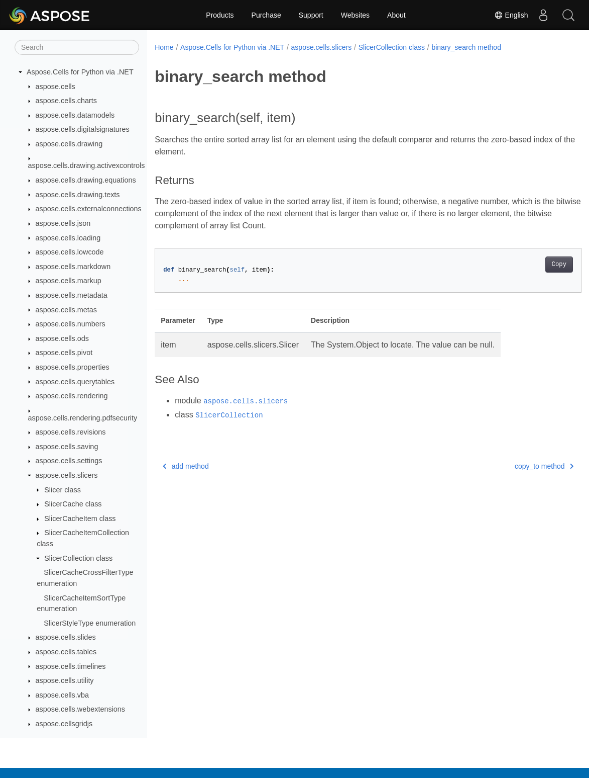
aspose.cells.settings (69, 461)
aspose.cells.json (63, 223)
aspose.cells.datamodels (75, 115)
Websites (355, 15)
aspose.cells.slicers (67, 475)
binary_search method (466, 47)
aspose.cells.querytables (75, 382)
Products (219, 15)
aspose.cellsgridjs (64, 724)
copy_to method (514, 466)
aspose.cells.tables (66, 652)
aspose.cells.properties (72, 367)
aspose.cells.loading (68, 238)
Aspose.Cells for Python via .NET (80, 72)
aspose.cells (55, 86)
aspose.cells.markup (68, 281)
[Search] (77, 47)
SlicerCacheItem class (79, 518)
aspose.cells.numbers (70, 324)
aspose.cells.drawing (69, 144)
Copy (529, 264)
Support (311, 15)
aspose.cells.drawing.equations (86, 180)
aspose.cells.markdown (73, 267)
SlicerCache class (72, 504)
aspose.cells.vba (62, 695)
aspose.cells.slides (66, 637)
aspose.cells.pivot (64, 353)
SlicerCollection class (78, 558)
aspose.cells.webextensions (80, 709)
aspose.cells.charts (66, 101)
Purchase (266, 15)
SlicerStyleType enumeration (90, 623)
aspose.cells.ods (62, 338)
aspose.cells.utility (65, 680)
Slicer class (62, 490)
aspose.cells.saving (67, 447)
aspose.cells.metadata (71, 295)
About (396, 15)
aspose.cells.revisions (71, 432)
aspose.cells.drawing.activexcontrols (86, 165)
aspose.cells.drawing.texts (78, 195)
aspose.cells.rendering (72, 396)
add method (185, 466)
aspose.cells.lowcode (70, 252)
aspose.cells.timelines (71, 666)
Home (164, 47)
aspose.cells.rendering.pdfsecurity (83, 418)
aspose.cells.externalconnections (89, 209)
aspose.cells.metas (66, 310)
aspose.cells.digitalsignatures (83, 129)
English (511, 15)
